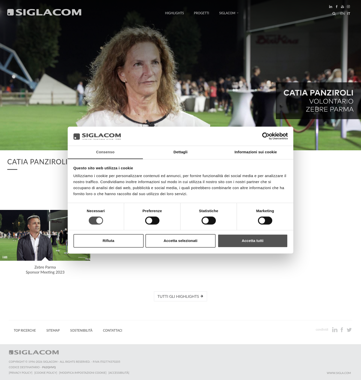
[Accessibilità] (119, 372)
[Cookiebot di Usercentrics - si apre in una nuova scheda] (266, 136)
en (342, 14)
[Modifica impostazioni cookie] (83, 372)
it (348, 14)
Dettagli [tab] (180, 152)
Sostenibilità (81, 330)
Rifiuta (108, 241)
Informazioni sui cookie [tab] (256, 152)
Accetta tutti (252, 241)
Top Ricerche (25, 330)
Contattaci (112, 330)
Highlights (174, 13)
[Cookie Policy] (45, 372)
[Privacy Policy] (20, 372)
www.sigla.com (339, 372)
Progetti (201, 13)
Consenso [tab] (105, 152)
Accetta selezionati (180, 241)
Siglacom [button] (229, 13)
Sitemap (53, 330)
